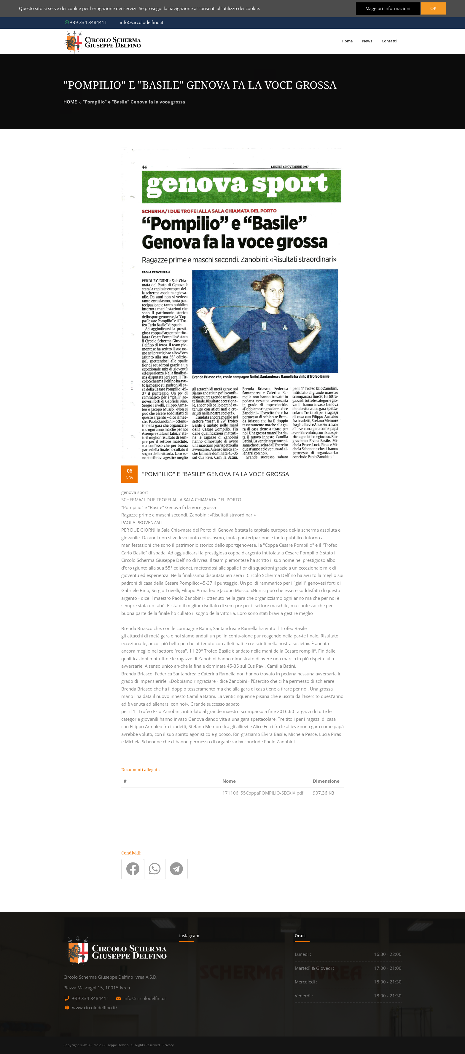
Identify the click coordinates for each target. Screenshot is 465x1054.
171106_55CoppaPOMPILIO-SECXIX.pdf (262, 793)
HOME (70, 102)
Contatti (389, 41)
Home (347, 41)
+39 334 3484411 (86, 22)
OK (433, 8)
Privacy (168, 1045)
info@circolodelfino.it (138, 22)
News (367, 41)
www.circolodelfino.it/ (94, 1007)
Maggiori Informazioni (387, 8)
